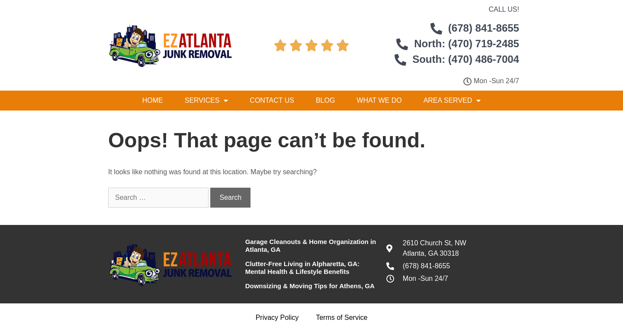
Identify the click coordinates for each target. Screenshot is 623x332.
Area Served (452, 100)
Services (206, 100)
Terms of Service (341, 317)
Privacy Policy (277, 317)
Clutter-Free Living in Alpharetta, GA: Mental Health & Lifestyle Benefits (302, 267)
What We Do (378, 100)
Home (152, 100)
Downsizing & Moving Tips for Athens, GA (310, 286)
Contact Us (272, 100)
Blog (325, 100)
